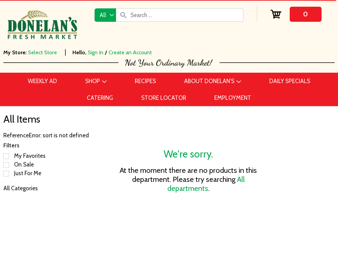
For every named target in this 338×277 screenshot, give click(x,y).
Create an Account (130, 52)
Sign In (95, 52)
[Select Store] (43, 52)
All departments (206, 184)
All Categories (20, 188)
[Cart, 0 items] (296, 14)
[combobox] (105, 15)
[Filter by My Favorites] (6, 156)
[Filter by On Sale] (6, 165)
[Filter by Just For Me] (6, 174)
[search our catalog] (123, 15)
